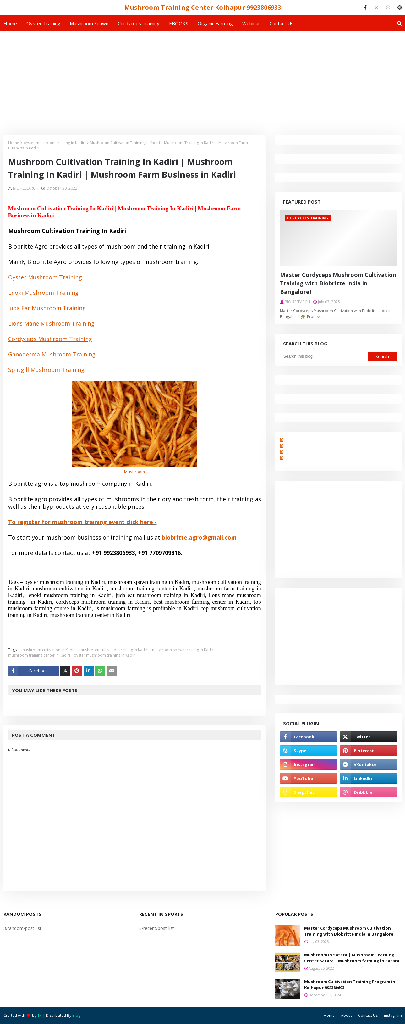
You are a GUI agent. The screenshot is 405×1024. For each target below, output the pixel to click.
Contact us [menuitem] (281, 23)
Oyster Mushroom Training (45, 277)
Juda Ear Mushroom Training (47, 308)
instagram (393, 1015)
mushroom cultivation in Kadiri (48, 649)
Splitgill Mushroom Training (46, 369)
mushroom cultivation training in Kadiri (113, 649)
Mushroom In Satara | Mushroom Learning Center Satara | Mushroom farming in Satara (351, 958)
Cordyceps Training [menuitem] (139, 23)
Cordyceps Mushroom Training (50, 339)
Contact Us (368, 1015)
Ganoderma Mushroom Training (52, 354)
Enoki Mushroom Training (43, 292)
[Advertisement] (202, 79)
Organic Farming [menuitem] (215, 23)
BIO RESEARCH (25, 188)
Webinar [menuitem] (251, 23)
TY (39, 1015)
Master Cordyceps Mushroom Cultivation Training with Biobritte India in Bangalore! (338, 283)
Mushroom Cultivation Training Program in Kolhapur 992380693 (349, 985)
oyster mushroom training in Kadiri (54, 142)
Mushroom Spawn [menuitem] (89, 23)
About (346, 1015)
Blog (76, 1015)
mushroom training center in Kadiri (39, 655)
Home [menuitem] (10, 23)
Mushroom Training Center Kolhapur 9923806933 (202, 7)
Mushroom (134, 471)
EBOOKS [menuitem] (178, 23)
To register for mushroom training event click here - (82, 522)
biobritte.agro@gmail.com (199, 537)
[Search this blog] (324, 356)
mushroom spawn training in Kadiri (183, 649)
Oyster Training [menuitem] (43, 23)
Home (13, 142)
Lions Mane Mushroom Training (51, 323)
